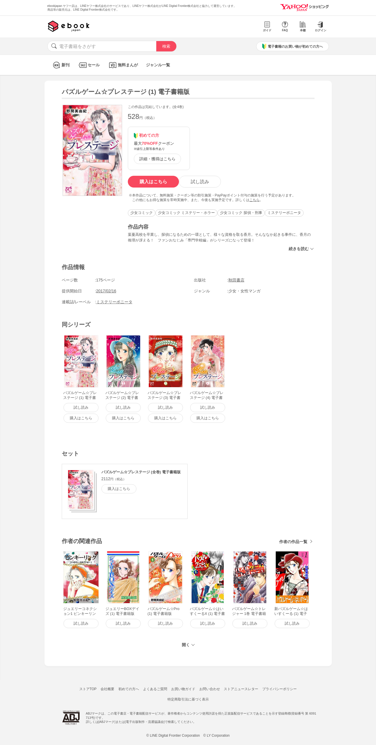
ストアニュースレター (241, 689)
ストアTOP (88, 689)
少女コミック (141, 213)
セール (89, 65)
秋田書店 (236, 280)
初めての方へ (128, 689)
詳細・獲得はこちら (157, 159)
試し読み (200, 181)
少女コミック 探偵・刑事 (241, 213)
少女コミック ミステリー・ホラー (186, 213)
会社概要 (107, 689)
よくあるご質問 (155, 689)
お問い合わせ (209, 689)
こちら (254, 200)
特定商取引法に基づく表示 (188, 699)
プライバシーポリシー (279, 689)
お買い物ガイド (183, 689)
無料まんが (123, 65)
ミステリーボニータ (284, 213)
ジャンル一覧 (158, 65)
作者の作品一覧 (293, 541)
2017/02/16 (106, 291)
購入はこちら (153, 181)
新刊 (60, 65)
